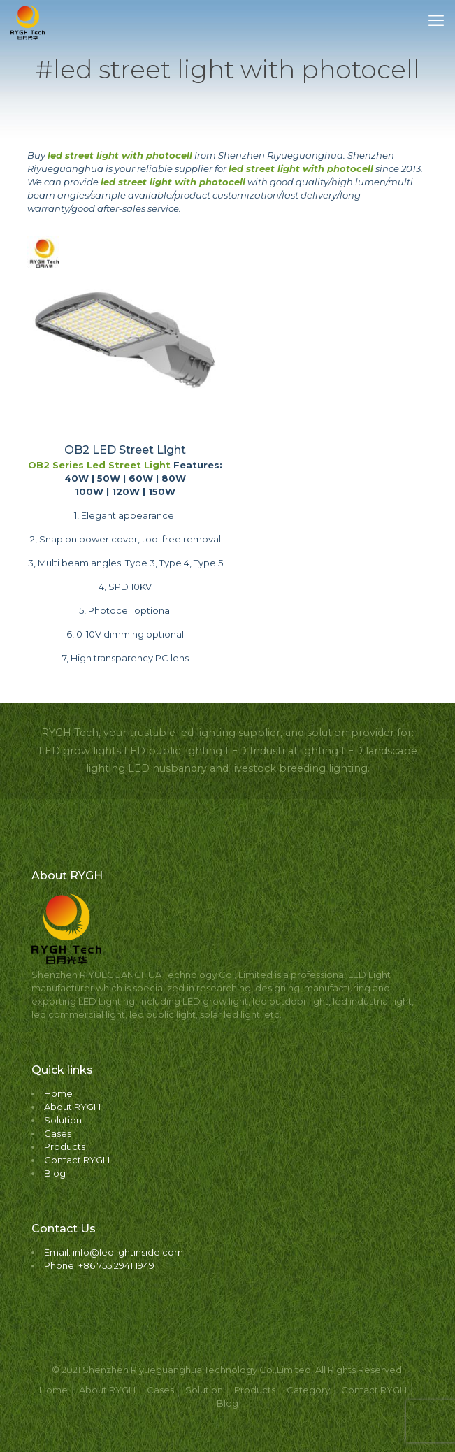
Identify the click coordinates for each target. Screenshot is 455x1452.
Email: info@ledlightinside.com (113, 1252)
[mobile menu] (436, 21)
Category (308, 1389)
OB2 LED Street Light (125, 450)
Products (64, 1146)
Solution (63, 1120)
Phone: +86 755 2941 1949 (99, 1265)
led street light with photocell (120, 155)
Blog (55, 1173)
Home (58, 1093)
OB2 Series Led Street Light (99, 464)
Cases (57, 1133)
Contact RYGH (77, 1159)
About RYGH (72, 1106)
